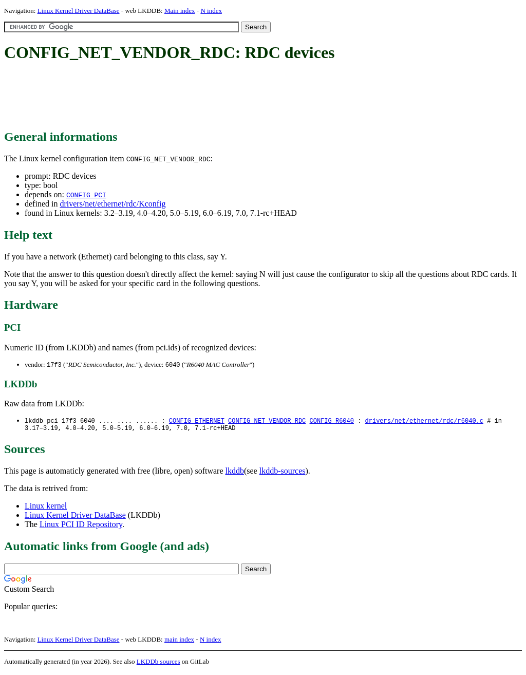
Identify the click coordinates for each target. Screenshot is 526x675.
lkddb (235, 473)
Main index (179, 10)
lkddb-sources (282, 473)
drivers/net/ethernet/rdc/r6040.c (424, 421)
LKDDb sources (158, 664)
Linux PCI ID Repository (81, 526)
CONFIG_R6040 (331, 421)
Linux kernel (46, 508)
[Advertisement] (191, 96)
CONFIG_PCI (86, 194)
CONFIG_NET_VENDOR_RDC (267, 421)
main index (179, 642)
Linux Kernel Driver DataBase (78, 10)
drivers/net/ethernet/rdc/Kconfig (112, 203)
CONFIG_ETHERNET (196, 421)
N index (211, 10)
